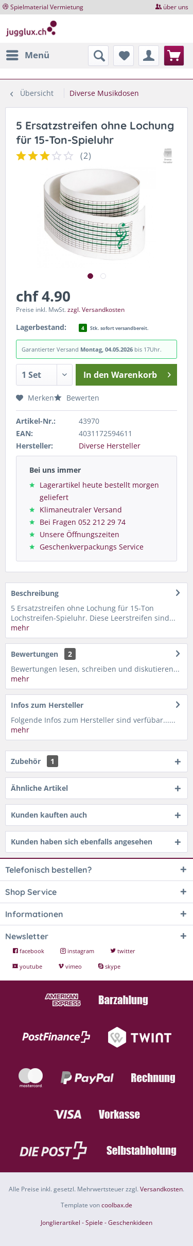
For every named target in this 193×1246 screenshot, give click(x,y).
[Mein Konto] (148, 55)
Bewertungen (34, 654)
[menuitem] (27, 55)
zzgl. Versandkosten (96, 309)
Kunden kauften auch (49, 815)
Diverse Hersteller (110, 446)
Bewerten (76, 398)
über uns (175, 7)
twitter (122, 951)
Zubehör (34, 761)
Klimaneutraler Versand (81, 509)
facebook (29, 951)
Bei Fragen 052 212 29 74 (83, 522)
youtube (28, 966)
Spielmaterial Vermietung (46, 7)
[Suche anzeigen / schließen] (98, 55)
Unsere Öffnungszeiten (79, 534)
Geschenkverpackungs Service (92, 547)
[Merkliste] (123, 55)
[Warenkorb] (174, 55)
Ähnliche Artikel (39, 788)
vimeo (70, 966)
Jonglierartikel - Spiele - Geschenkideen (96, 1222)
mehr (20, 628)
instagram (78, 951)
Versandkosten (161, 1189)
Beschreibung (35, 593)
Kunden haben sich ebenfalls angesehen (81, 841)
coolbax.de (116, 1205)
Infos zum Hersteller (47, 705)
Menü (27, 54)
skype (109, 966)
